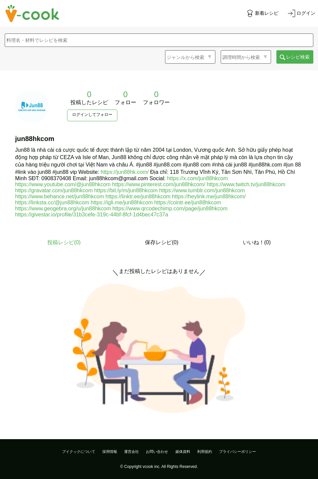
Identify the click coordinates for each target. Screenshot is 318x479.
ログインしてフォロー (92, 114)
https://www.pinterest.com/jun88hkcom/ (158, 184)
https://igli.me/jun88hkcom (122, 202)
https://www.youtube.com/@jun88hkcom (63, 184)
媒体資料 (182, 452)
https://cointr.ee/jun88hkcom (187, 202)
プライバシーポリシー (237, 452)
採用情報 (109, 452)
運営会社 (131, 452)
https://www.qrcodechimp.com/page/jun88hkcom (169, 208)
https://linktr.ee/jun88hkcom (138, 196)
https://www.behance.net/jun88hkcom (59, 196)
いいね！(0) (257, 242)
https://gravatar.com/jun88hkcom (54, 190)
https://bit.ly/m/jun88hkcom (126, 190)
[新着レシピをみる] (262, 13)
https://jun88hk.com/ (125, 172)
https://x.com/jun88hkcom (197, 178)
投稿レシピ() (64, 242)
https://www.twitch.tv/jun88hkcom (246, 184)
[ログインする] (301, 13)
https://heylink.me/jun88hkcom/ (209, 196)
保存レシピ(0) (161, 242)
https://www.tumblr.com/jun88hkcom (202, 190)
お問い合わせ (157, 452)
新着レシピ (266, 13)
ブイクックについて (78, 452)
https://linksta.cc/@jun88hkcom (52, 202)
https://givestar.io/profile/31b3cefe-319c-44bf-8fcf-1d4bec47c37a (91, 214)
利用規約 (204, 452)
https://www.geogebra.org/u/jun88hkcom (63, 208)
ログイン (306, 13)
